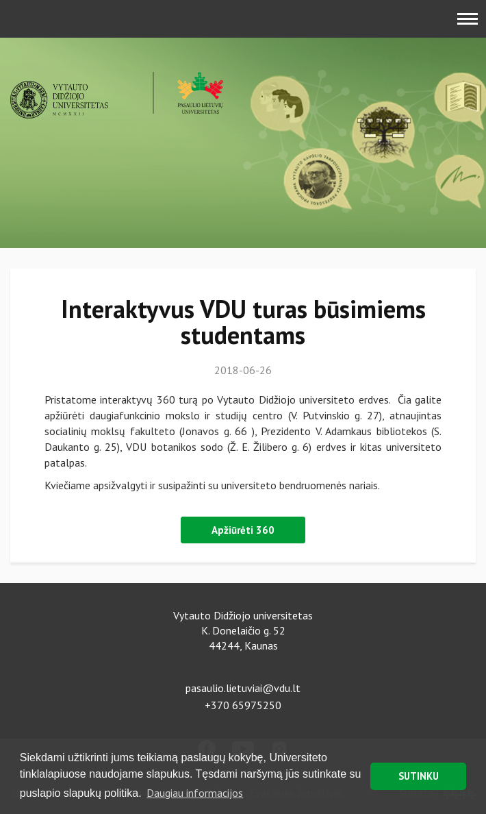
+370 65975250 (243, 705)
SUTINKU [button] (418, 775)
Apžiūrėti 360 (243, 529)
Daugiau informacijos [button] (194, 793)
